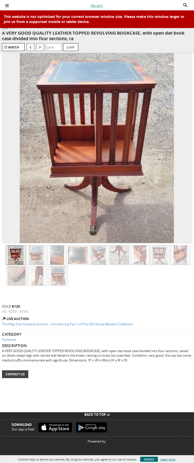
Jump (71, 47)
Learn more (167, 459)
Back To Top (97, 414)
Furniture (9, 339)
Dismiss (149, 459)
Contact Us (15, 374)
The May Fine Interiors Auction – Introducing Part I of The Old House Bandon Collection (67, 324)
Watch (13, 47)
